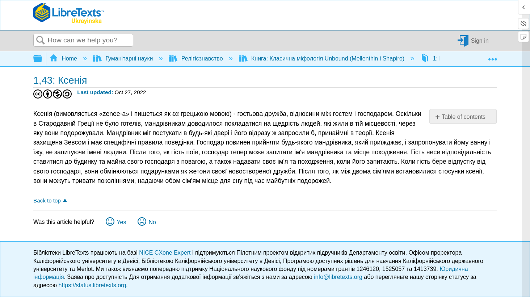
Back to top (47, 200)
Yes (121, 222)
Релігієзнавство (196, 58)
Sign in (480, 40)
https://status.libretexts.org (92, 285)
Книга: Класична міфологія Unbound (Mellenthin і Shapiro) (322, 58)
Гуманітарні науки (124, 58)
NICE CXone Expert (165, 253)
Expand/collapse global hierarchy (42, 59)
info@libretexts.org (338, 277)
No (152, 222)
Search (40, 40)
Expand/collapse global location (492, 56)
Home (64, 58)
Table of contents (463, 117)
